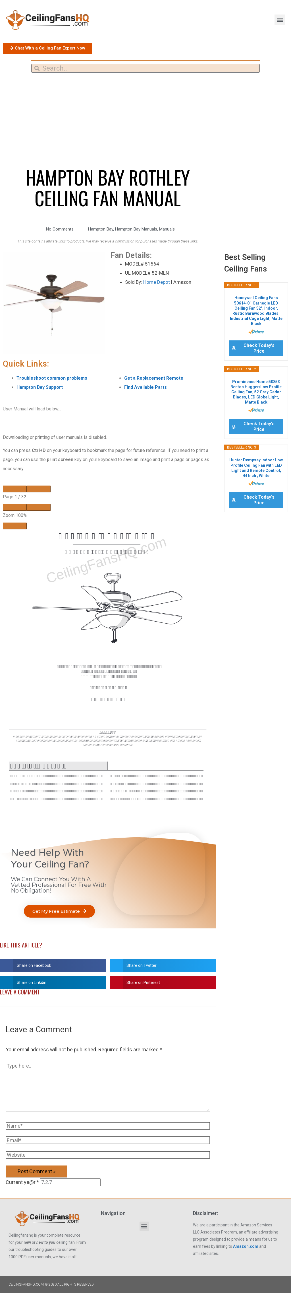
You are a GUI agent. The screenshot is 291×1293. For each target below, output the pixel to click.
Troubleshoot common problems (51, 378)
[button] (280, 20)
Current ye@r (22, 1182)
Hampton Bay (100, 229)
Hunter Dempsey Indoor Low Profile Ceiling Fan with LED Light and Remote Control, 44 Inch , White (256, 468)
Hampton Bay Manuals (136, 229)
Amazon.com (245, 1246)
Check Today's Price (259, 348)
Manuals (167, 229)
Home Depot (156, 282)
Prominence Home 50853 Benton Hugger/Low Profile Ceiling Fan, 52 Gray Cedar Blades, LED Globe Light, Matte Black (256, 392)
